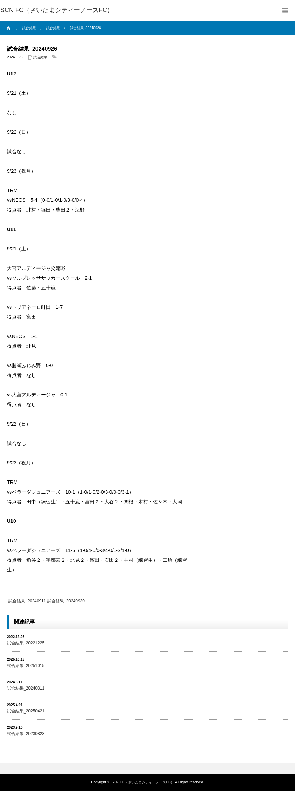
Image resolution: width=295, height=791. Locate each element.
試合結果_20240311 (25, 688)
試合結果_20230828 (25, 733)
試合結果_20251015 (25, 665)
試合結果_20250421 (25, 711)
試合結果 (40, 57)
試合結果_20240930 (66, 601)
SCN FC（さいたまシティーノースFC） (143, 782)
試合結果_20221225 (25, 643)
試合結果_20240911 (27, 601)
